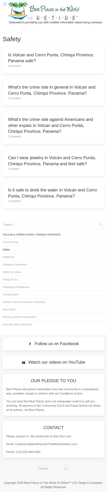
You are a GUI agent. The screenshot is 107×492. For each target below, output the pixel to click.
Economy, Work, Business (17, 324)
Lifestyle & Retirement (15, 264)
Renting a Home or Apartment (19, 317)
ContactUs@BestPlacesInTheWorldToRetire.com (46, 444)
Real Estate (9, 309)
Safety (6, 249)
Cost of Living (10, 242)
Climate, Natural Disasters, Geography (24, 302)
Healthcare (9, 257)
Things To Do (10, 279)
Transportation (11, 294)
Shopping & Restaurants (16, 287)
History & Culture (12, 272)
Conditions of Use (71, 393)
